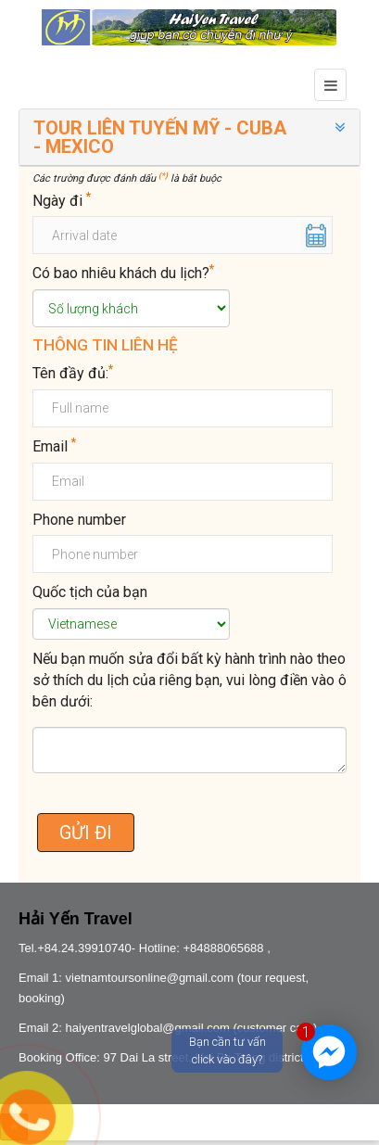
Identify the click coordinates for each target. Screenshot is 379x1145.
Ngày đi (61, 200)
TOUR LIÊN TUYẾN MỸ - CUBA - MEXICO (159, 137)
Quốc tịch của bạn (89, 592)
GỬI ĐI (85, 832)
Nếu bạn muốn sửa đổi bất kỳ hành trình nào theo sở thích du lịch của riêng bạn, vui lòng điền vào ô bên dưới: (189, 680)
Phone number (79, 519)
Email (54, 446)
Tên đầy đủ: (72, 372)
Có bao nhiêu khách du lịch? (123, 272)
